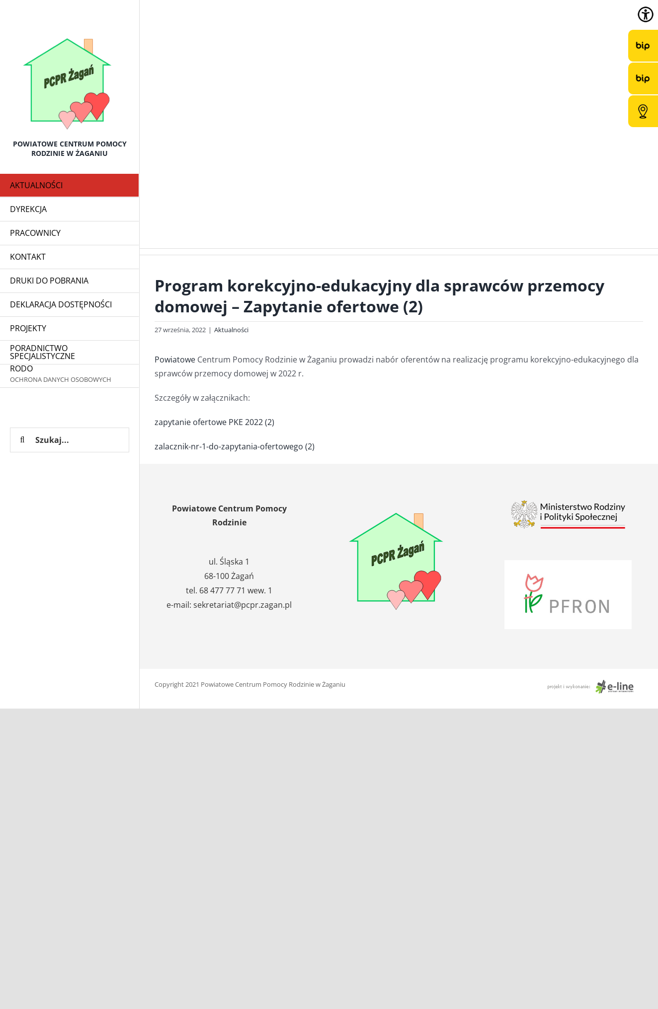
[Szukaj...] (69, 440)
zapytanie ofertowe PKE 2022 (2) (214, 422)
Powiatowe (175, 359)
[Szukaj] (22, 440)
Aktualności (231, 329)
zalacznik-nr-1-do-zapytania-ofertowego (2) (235, 446)
